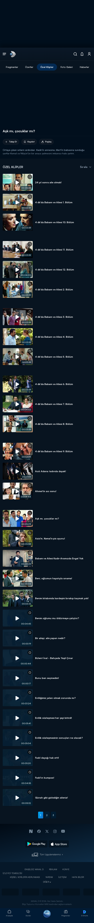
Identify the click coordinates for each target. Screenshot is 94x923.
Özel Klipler (46, 67)
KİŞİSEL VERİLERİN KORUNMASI (25, 877)
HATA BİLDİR (78, 877)
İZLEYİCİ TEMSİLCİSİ (12, 873)
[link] (12, 54)
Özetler (29, 67)
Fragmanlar (12, 67)
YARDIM (49, 877)
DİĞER (46, 882)
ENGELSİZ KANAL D (34, 869)
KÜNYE (65, 869)
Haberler (84, 67)
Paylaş (46, 141)
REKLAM (53, 869)
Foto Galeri (67, 67)
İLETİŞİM (62, 877)
